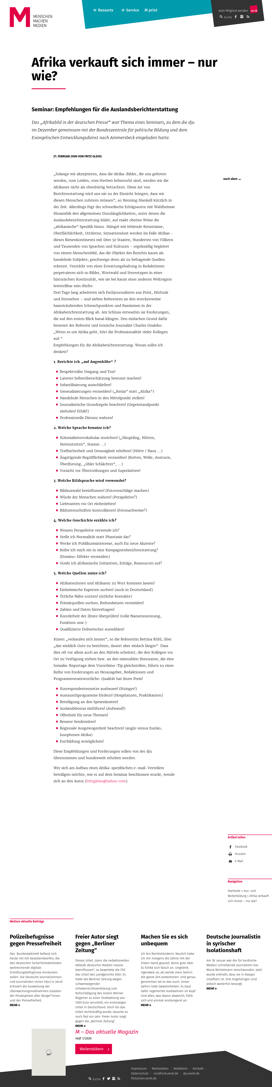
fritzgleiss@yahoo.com (106, 781)
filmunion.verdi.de (144, 1078)
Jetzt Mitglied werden (233, 11)
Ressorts (105, 10)
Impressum (139, 1068)
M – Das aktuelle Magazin (106, 1032)
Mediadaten (160, 1068)
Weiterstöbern (91, 1049)
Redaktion (180, 1068)
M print (150, 10)
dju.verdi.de (191, 1073)
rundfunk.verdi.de (165, 1073)
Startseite (234, 891)
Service (132, 10)
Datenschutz (140, 1073)
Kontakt (198, 1068)
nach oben (230, 179)
